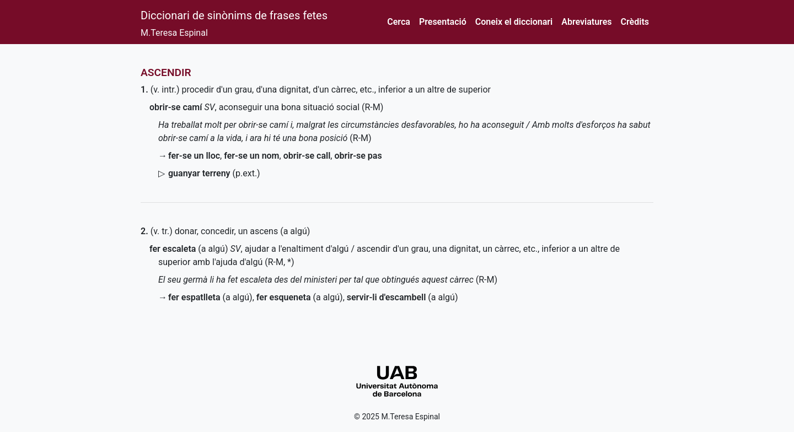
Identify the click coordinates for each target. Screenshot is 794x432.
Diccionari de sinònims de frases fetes (234, 15)
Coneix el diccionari (514, 22)
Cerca (398, 22)
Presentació (442, 22)
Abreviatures (586, 22)
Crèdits (635, 22)
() (214, 173)
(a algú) (188, 249)
